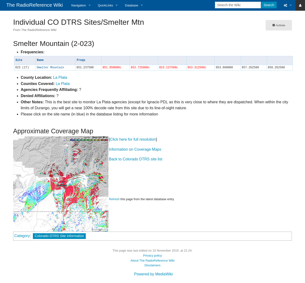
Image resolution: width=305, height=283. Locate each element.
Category (22, 236)
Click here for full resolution (133, 139)
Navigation (78, 5)
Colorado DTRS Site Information (59, 236)
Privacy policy (152, 255)
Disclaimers (153, 265)
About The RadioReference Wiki (153, 260)
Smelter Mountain (50, 67)
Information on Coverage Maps (135, 149)
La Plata (60, 77)
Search (269, 5)
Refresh (114, 199)
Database (131, 5)
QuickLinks (105, 5)
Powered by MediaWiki (153, 274)
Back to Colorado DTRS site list (135, 159)
